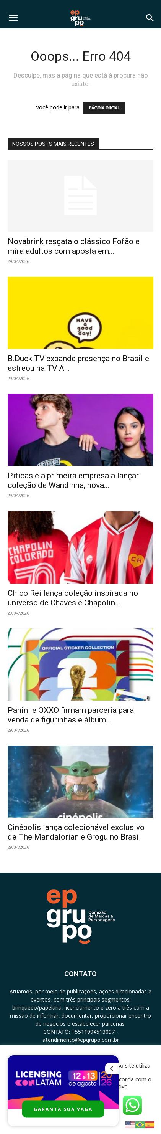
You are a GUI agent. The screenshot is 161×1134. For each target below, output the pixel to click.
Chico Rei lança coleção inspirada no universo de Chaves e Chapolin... (73, 597)
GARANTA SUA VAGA (63, 1109)
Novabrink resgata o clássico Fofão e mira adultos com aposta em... (74, 246)
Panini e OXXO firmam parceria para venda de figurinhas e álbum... (71, 715)
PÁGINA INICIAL (104, 108)
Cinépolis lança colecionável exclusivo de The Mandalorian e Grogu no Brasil (76, 832)
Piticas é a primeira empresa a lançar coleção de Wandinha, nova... (73, 480)
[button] (13, 18)
